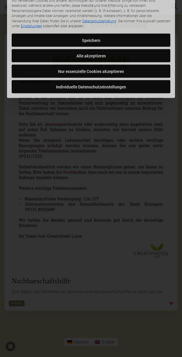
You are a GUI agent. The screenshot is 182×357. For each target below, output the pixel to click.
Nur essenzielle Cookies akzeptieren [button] (91, 46)
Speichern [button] (91, 15)
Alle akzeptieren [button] (91, 30)
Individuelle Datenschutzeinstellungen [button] (91, 61)
